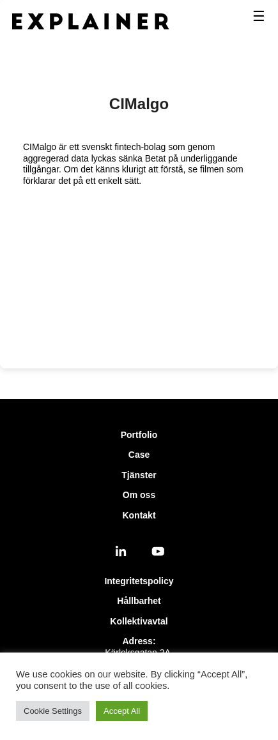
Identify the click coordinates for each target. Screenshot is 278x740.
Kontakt (138, 515)
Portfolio (139, 435)
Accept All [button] (122, 711)
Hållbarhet (138, 601)
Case (139, 454)
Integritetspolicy (138, 581)
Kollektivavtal (138, 621)
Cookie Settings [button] (53, 711)
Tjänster (138, 475)
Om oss (139, 495)
